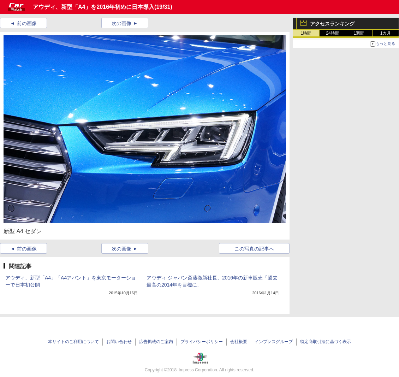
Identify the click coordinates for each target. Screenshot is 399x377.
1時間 (306, 33)
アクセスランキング (332, 23)
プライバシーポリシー (201, 341)
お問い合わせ (119, 341)
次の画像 (121, 23)
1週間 (359, 33)
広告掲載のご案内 (156, 341)
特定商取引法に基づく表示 (325, 341)
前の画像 (27, 23)
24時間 (332, 33)
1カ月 (385, 33)
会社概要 (238, 341)
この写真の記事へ (254, 249)
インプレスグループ (274, 341)
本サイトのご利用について (73, 341)
